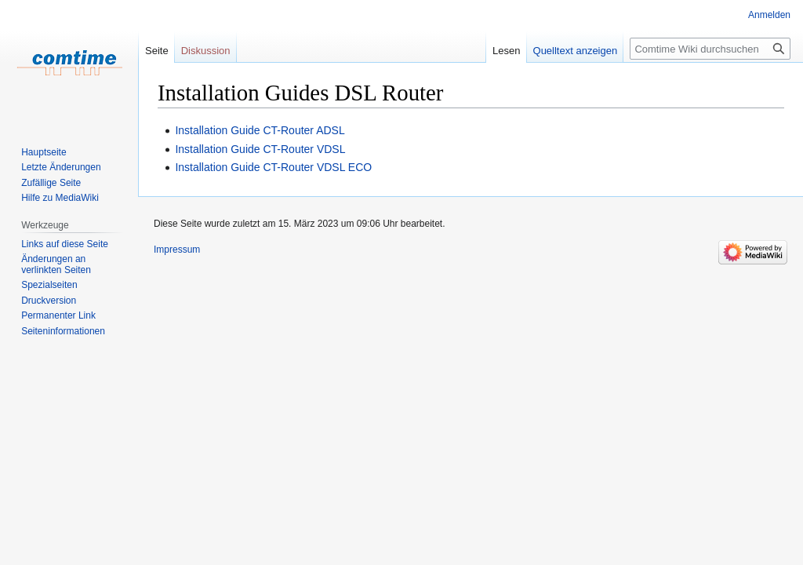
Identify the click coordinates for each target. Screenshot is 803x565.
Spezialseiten (49, 284)
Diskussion (206, 50)
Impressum (177, 249)
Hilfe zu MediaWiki (60, 197)
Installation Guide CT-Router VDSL (260, 149)
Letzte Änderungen (60, 167)
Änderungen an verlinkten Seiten (56, 264)
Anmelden (769, 14)
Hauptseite (43, 152)
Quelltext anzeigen (575, 50)
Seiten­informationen (63, 331)
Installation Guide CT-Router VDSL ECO (273, 167)
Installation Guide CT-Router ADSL (259, 130)
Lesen (506, 50)
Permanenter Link (58, 315)
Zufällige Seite (51, 182)
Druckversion (48, 300)
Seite (157, 50)
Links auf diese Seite (64, 244)
